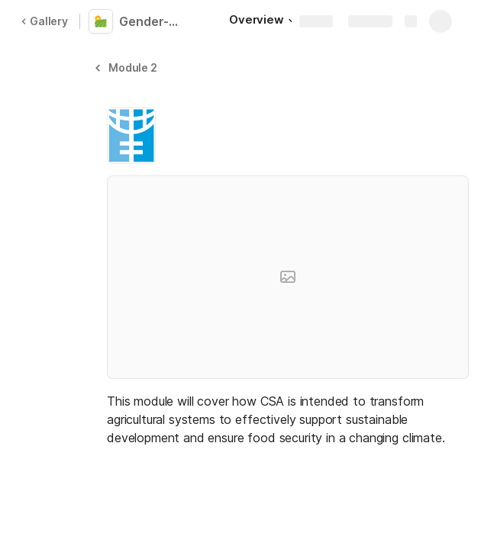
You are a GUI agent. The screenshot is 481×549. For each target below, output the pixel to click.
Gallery (44, 20)
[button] (128, 67)
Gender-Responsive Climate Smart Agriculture (154, 21)
